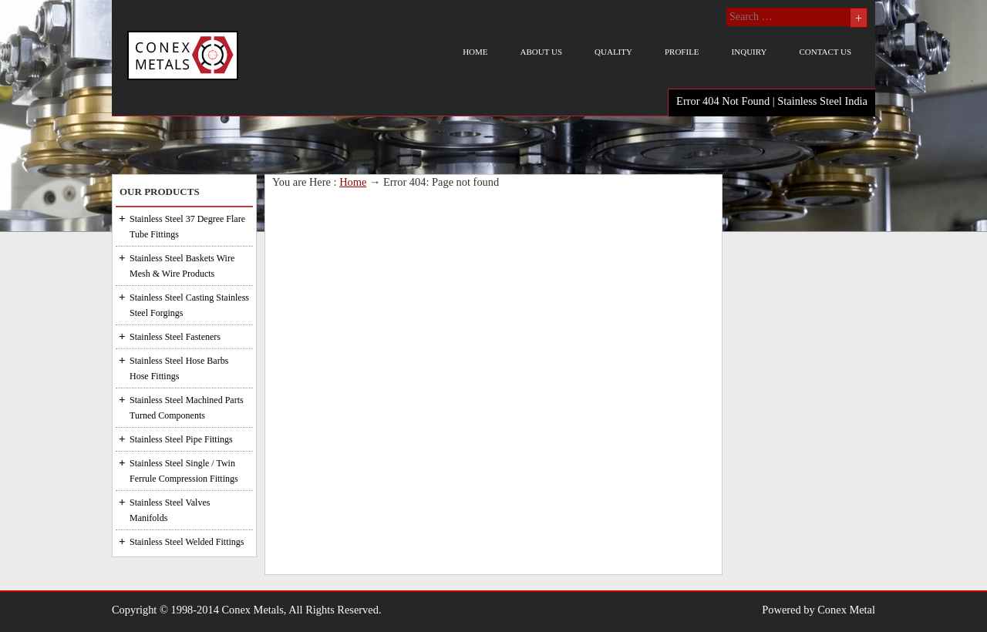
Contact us (825, 51)
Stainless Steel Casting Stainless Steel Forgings (189, 305)
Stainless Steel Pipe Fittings (181, 439)
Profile (682, 51)
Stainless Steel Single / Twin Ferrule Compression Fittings (184, 471)
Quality (613, 51)
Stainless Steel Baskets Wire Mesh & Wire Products (182, 266)
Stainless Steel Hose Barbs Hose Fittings (179, 368)
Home (475, 51)
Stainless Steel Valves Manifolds (170, 510)
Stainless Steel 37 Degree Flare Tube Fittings (187, 226)
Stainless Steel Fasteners (175, 336)
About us (541, 51)
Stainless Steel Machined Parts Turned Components (187, 408)
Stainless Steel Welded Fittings (187, 541)
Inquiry (749, 51)
